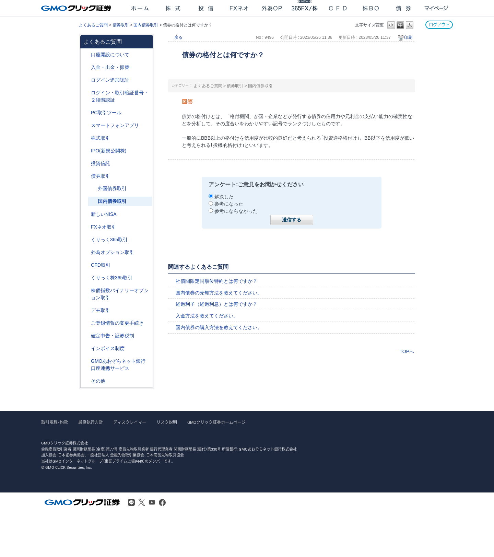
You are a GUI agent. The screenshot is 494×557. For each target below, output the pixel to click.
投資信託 (100, 163)
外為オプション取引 (112, 252)
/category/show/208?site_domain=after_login (86, 125)
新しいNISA (104, 214)
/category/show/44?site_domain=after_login (86, 381)
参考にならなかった (236, 211)
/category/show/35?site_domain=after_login (86, 239)
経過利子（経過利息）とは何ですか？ (216, 304)
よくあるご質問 (93, 25)
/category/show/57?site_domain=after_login (93, 188)
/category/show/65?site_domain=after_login (86, 252)
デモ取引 (100, 310)
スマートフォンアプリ (115, 125)
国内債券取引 (145, 25)
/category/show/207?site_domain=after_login (86, 112)
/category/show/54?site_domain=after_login (86, 92)
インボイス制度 (108, 348)
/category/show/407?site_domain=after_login (86, 277)
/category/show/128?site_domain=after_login (86, 361)
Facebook (162, 502)
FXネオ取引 (103, 227)
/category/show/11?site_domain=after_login (86, 265)
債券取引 (121, 25)
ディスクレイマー (129, 422)
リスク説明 (166, 422)
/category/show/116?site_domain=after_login (86, 163)
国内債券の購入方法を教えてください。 (219, 327)
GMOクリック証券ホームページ (216, 422)
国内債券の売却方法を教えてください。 (219, 292)
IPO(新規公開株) (108, 150)
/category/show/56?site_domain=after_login (86, 323)
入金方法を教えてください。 (207, 315)
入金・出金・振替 (110, 67)
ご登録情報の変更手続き (117, 323)
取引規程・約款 (54, 422)
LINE (131, 502)
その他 (98, 381)
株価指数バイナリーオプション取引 (120, 294)
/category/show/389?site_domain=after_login (86, 176)
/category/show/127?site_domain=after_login (86, 335)
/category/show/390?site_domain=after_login (86, 348)
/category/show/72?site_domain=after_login (86, 138)
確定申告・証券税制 (112, 335)
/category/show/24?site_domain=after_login (86, 227)
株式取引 (100, 138)
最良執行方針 (90, 422)
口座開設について (110, 54)
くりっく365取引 (109, 239)
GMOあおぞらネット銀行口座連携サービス (118, 364)
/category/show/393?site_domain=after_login (86, 214)
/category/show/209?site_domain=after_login (86, 310)
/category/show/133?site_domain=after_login (86, 290)
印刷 (408, 37)
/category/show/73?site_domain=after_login (86, 150)
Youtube (152, 502)
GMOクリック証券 (77, 8)
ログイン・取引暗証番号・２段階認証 (120, 96)
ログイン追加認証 (110, 80)
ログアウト (439, 24)
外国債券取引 (112, 188)
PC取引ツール (106, 112)
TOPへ (406, 351)
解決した (224, 196)
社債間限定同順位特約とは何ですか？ (216, 281)
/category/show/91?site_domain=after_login (86, 54)
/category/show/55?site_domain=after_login (86, 67)
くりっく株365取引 (111, 277)
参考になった (228, 204)
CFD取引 (100, 265)
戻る (178, 37)
